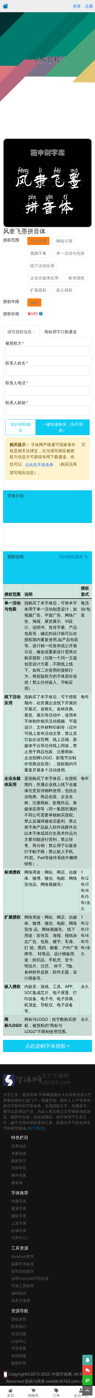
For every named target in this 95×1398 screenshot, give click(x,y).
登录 (77, 6)
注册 (89, 6)
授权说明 (18, 1318)
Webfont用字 (22, 1256)
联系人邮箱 (16, 402)
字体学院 (18, 1167)
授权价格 (11, 313)
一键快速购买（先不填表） (62, 427)
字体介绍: (16, 495)
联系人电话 (16, 383)
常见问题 (18, 1333)
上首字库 (18, 1223)
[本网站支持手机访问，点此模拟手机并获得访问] (5, 1374)
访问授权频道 (73, 557)
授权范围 (11, 240)
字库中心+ (20, 1237)
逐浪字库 (18, 1208)
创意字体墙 (20, 1300)
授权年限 (11, 301)
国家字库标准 (22, 1263)
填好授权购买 (20, 427)
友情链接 (18, 1355)
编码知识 (18, 1293)
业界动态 (18, 1145)
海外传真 (18, 1175)
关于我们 (35, 1128)
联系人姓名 (16, 363)
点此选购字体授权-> (47, 1045)
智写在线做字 (22, 1271)
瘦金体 (17, 1182)
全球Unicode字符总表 (30, 1278)
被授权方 (14, 343)
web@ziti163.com (63, 1381)
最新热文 (18, 1160)
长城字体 (18, 1230)
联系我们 (18, 1326)
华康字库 (18, 1201)
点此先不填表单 (39, 464)
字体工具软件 (22, 1285)
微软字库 (18, 1215)
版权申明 (18, 1362)
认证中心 (18, 1341)
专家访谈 (18, 1153)
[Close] (83, 444)
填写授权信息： (21, 332)
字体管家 (18, 1348)
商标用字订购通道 (60, 332)
